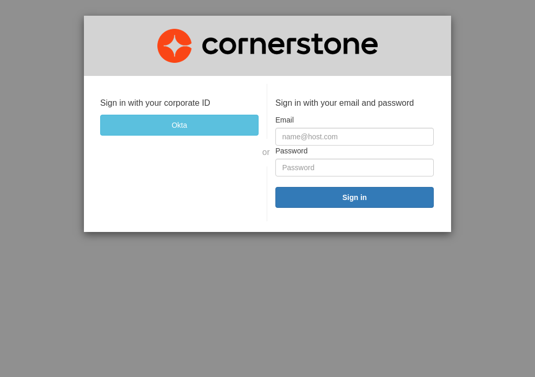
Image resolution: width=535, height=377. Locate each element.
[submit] (354, 197)
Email (284, 120)
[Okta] (179, 125)
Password (291, 151)
